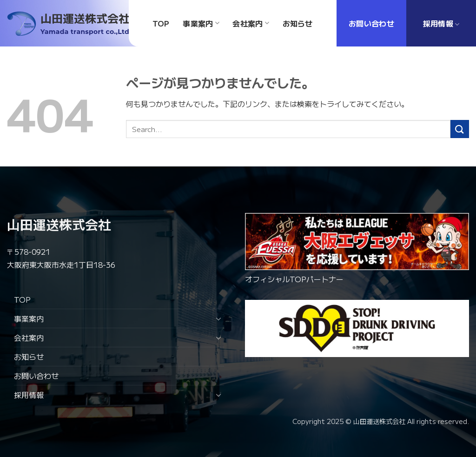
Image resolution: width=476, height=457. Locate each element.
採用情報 (29, 394)
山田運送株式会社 (59, 224)
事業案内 (29, 318)
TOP (22, 299)
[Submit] (459, 129)
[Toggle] (218, 318)
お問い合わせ (36, 375)
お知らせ (29, 356)
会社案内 (29, 337)
